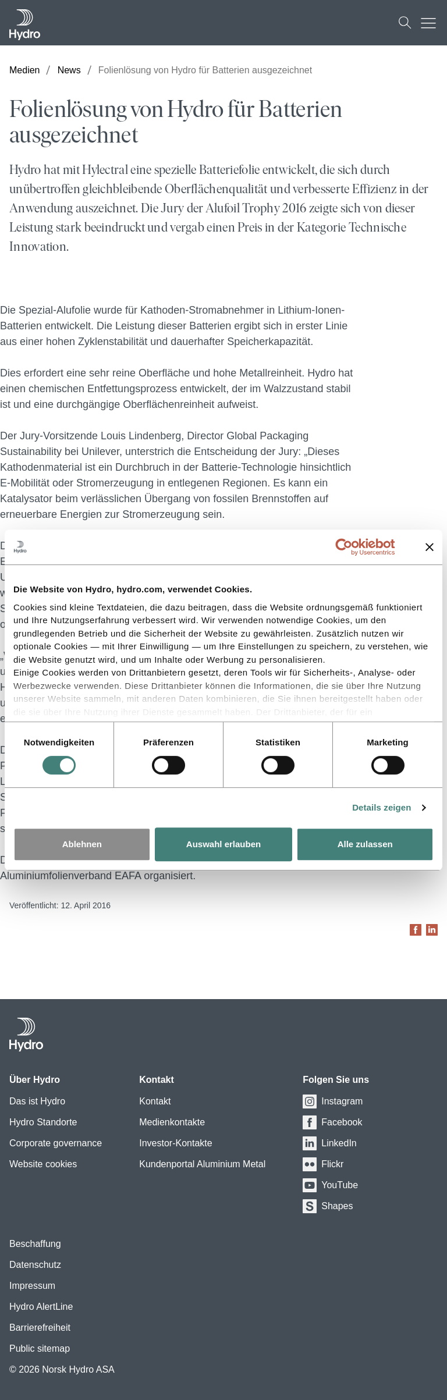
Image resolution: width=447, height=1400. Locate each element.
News (69, 70)
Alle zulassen (365, 844)
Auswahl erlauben (223, 844)
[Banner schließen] (429, 547)
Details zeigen (381, 807)
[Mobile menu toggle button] (431, 22)
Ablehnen (82, 844)
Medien (24, 70)
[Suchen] (405, 22)
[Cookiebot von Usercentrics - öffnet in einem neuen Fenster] (353, 547)
